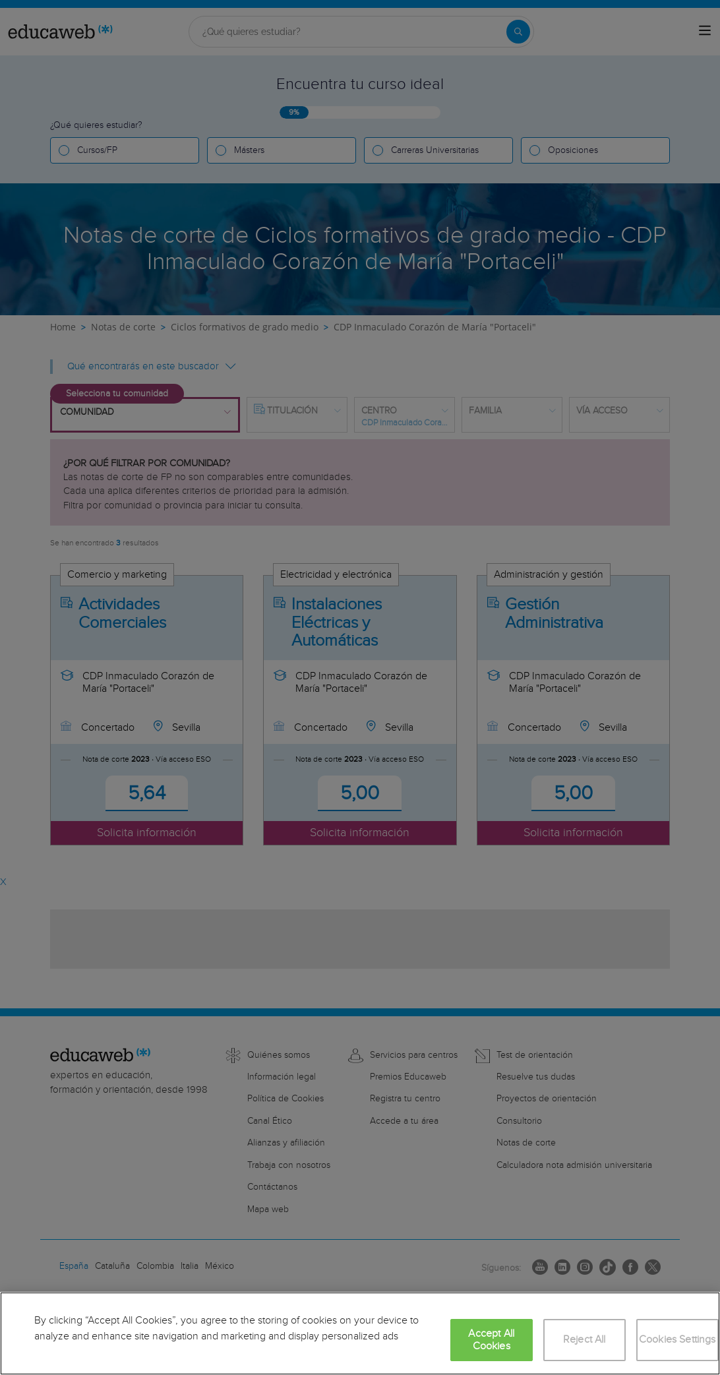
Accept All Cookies (491, 1340)
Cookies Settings (677, 1339)
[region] (360, 1333)
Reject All (584, 1339)
